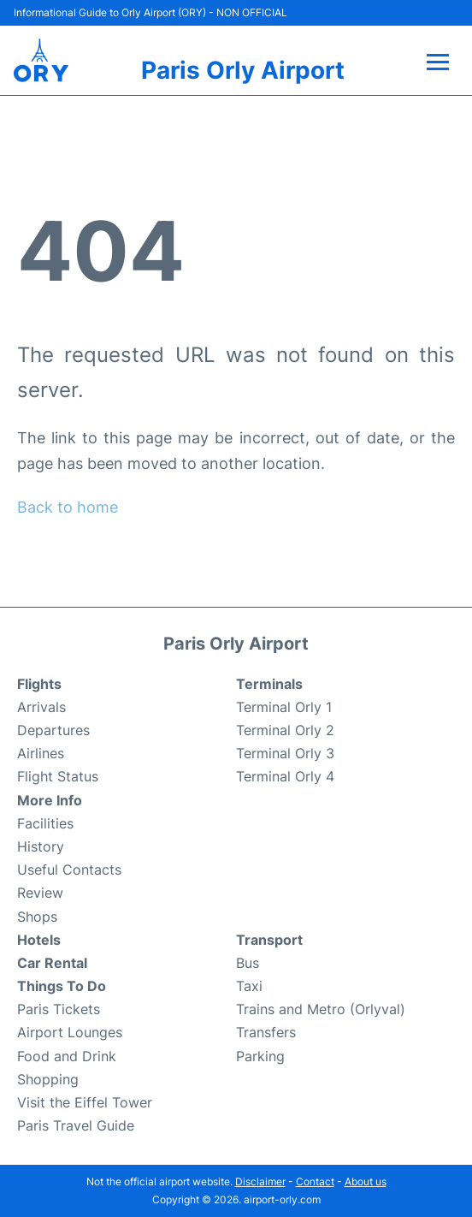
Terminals (269, 683)
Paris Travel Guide (75, 1125)
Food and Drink (66, 1056)
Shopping (48, 1079)
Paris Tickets (58, 1009)
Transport (269, 939)
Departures (53, 730)
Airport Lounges (69, 1032)
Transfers (266, 1032)
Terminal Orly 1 (284, 706)
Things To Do (61, 985)
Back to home (67, 507)
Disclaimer (260, 1181)
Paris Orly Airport (243, 70)
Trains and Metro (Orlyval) (320, 1009)
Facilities (45, 823)
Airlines (40, 753)
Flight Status (57, 776)
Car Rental (52, 962)
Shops (37, 916)
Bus (247, 962)
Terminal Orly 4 (285, 776)
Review (40, 892)
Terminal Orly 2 (285, 730)
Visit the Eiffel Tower (84, 1102)
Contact (315, 1181)
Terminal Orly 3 (285, 753)
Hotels (39, 939)
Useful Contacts (69, 869)
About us (365, 1181)
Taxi (249, 985)
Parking (260, 1056)
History (40, 846)
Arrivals (41, 706)
